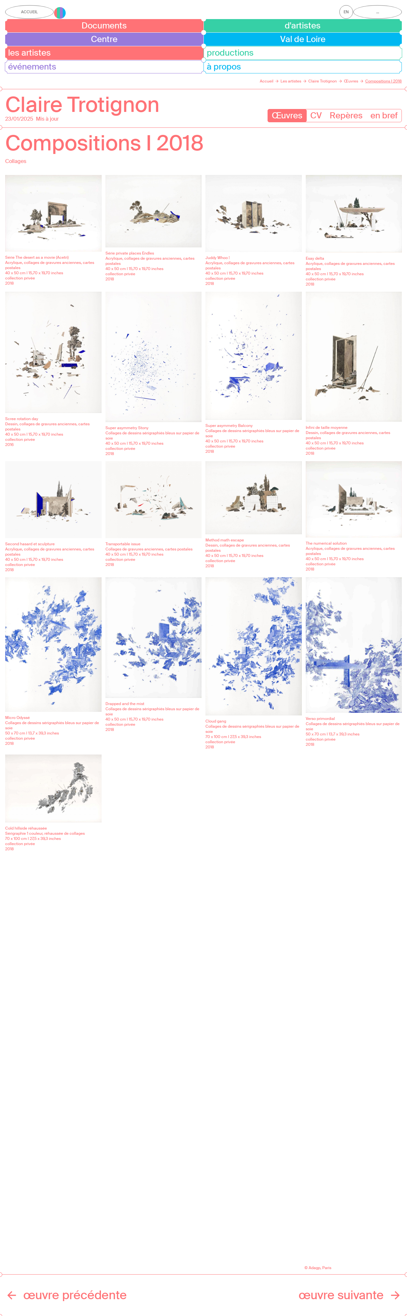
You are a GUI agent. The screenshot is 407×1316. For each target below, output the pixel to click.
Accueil (29, 12)
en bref (384, 115)
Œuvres (287, 115)
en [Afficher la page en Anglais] (346, 12)
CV (316, 115)
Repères (346, 115)
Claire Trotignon (82, 104)
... (377, 12)
